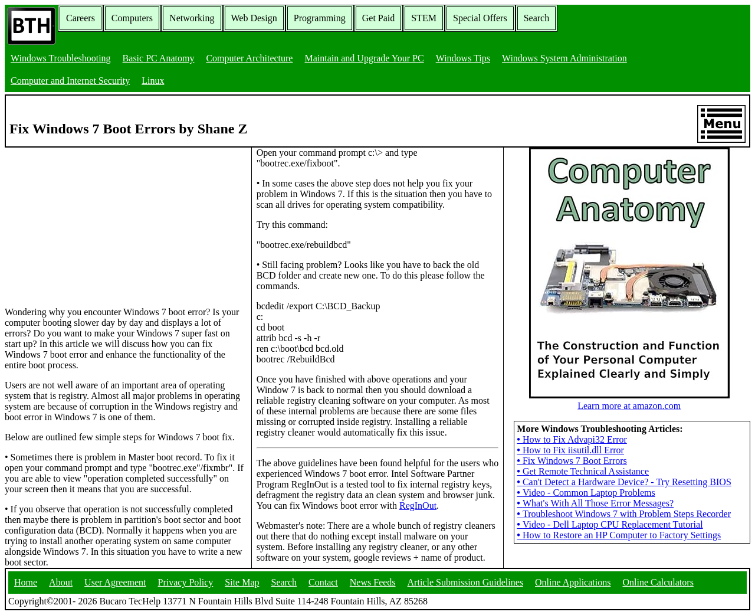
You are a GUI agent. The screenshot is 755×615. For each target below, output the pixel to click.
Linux (153, 81)
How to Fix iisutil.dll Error (570, 450)
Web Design (254, 18)
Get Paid (378, 18)
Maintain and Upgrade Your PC (364, 58)
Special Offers (480, 18)
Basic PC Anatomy (159, 58)
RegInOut (417, 505)
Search (537, 18)
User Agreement (115, 582)
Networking (191, 18)
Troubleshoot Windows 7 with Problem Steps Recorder (624, 514)
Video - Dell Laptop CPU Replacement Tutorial (610, 524)
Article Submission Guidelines (465, 582)
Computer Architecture (249, 58)
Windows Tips (463, 58)
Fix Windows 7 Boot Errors (571, 461)
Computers (132, 18)
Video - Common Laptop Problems (586, 493)
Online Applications (572, 582)
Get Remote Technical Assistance (583, 471)
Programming (320, 18)
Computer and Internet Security (70, 81)
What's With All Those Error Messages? (595, 503)
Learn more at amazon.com (629, 400)
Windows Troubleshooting (61, 58)
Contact (323, 582)
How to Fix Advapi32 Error (571, 439)
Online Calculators (657, 582)
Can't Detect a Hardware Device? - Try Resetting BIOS (624, 482)
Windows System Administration (564, 58)
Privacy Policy (186, 582)
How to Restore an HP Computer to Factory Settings (619, 535)
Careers (80, 18)
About (61, 582)
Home (25, 582)
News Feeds (373, 582)
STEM (423, 18)
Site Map (242, 582)
